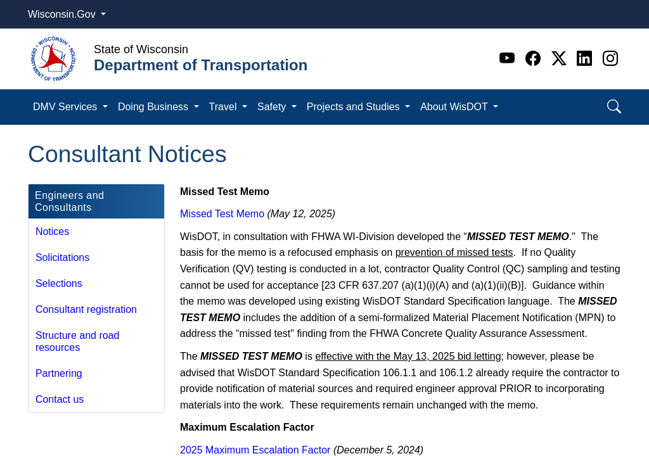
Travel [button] (224, 106)
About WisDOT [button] (455, 106)
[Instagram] (610, 58)
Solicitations (62, 257)
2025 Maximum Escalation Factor (255, 450)
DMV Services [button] (66, 106)
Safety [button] (273, 106)
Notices (52, 231)
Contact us (59, 399)
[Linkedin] (586, 58)
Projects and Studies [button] (354, 106)
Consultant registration (86, 309)
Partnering (58, 373)
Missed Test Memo (222, 213)
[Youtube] (509, 58)
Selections (58, 283)
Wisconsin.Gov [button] (63, 14)
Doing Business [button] (154, 106)
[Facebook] (535, 58)
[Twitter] (561, 58)
